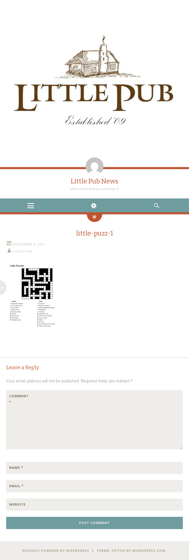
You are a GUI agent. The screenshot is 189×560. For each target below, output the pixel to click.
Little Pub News (94, 181)
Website (17, 504)
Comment (19, 399)
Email (16, 486)
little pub (22, 251)
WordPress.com (148, 550)
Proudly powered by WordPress (55, 550)
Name (16, 467)
